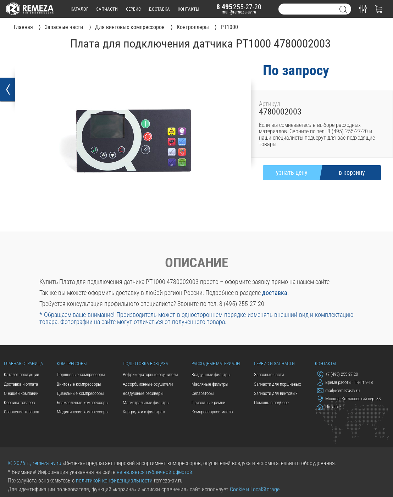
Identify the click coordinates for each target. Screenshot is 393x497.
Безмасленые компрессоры (83, 402)
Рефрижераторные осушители (150, 374)
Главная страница (23, 363)
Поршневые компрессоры (81, 374)
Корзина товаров (19, 402)
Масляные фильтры (210, 384)
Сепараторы (203, 393)
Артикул (269, 103)
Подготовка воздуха (145, 363)
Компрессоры (72, 363)
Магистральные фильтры (146, 402)
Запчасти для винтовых (276, 393)
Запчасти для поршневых (277, 384)
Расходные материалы (216, 363)
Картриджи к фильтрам (144, 411)
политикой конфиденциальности (114, 481)
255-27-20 (238, 7)
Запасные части (269, 374)
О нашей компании (21, 393)
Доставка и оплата (21, 384)
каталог (79, 9)
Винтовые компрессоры (79, 384)
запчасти (107, 9)
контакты (188, 9)
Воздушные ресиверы (143, 393)
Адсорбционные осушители (148, 384)
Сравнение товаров (21, 411)
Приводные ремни (208, 402)
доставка (159, 9)
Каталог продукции (21, 374)
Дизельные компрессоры (80, 393)
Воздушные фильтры (211, 374)
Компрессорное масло (212, 411)
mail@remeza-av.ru (239, 12)
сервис (133, 9)
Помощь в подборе (271, 402)
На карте (329, 407)
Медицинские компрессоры (83, 411)
